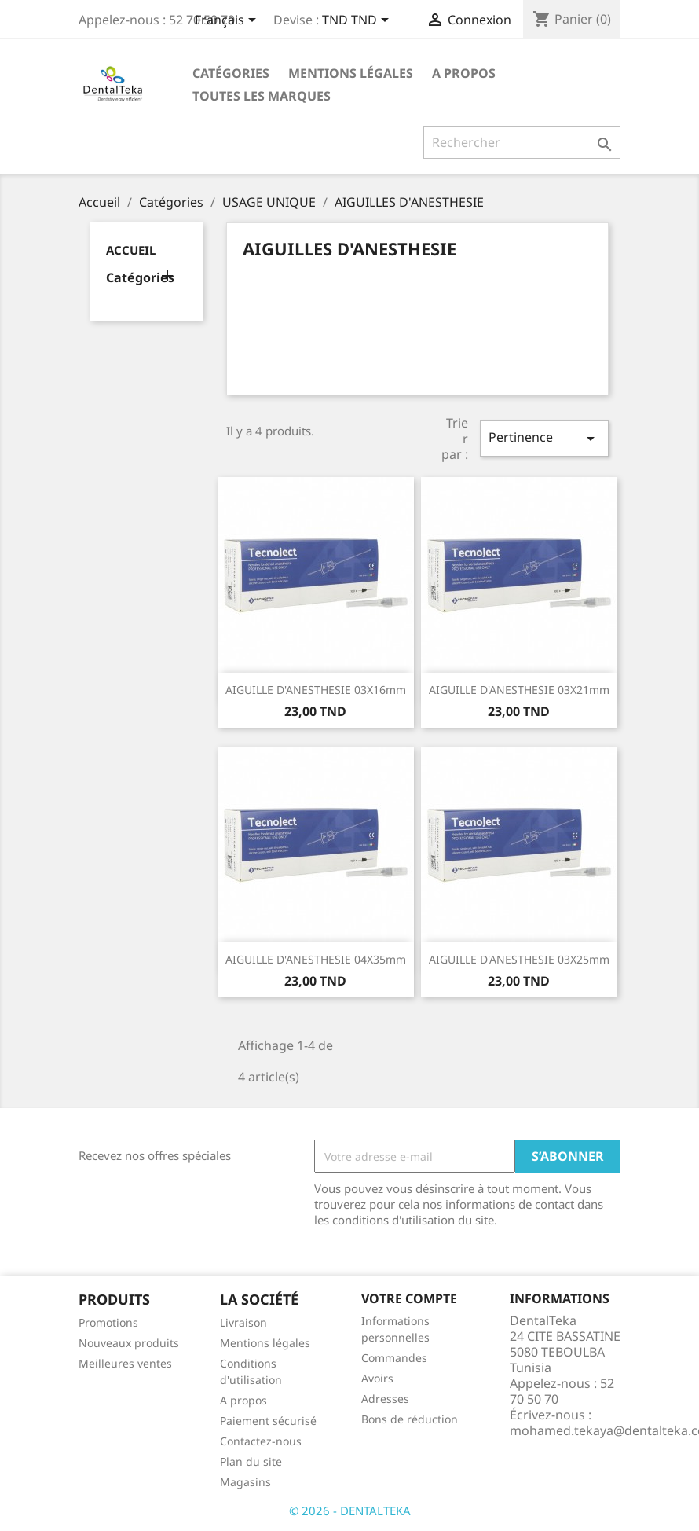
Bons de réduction (409, 1419)
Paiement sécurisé (268, 1420)
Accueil (131, 250)
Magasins (245, 1481)
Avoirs (377, 1378)
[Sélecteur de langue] (228, 21)
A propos (464, 73)
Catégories (230, 73)
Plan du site (251, 1461)
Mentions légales (350, 73)
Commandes (394, 1357)
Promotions (108, 1322)
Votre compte (409, 1298)
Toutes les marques (261, 96)
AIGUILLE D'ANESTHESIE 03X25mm (519, 959)
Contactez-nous (261, 1441)
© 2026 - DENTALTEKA (350, 1510)
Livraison (243, 1322)
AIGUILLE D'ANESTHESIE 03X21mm (519, 689)
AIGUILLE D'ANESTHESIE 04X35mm (315, 959)
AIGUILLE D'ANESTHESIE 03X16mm (315, 689)
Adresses (385, 1398)
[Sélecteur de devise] (358, 21)
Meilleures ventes (125, 1363)
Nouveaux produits (129, 1342)
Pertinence (544, 438)
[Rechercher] (521, 142)
